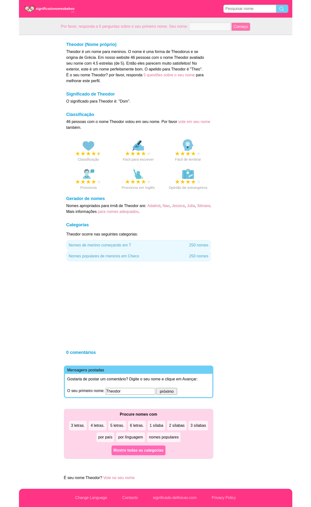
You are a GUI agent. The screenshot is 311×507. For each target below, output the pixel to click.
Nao (166, 206)
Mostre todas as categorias (138, 450)
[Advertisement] (38, 108)
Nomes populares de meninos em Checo (138, 256)
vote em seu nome (194, 122)
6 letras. (137, 425)
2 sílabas (177, 425)
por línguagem (130, 437)
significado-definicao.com (175, 498)
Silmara (203, 206)
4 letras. (97, 425)
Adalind (153, 206)
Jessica (178, 206)
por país (105, 437)
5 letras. (117, 425)
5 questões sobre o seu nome (169, 75)
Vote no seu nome (119, 478)
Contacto (130, 498)
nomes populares (164, 437)
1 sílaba (156, 425)
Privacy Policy (224, 498)
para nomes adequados (118, 212)
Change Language (91, 498)
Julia (191, 206)
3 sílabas (198, 425)
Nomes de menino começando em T (138, 245)
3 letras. (78, 425)
